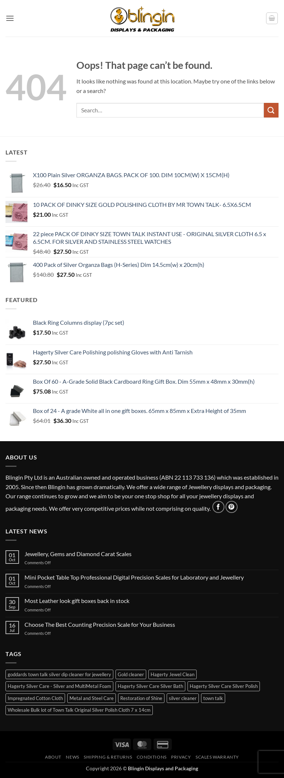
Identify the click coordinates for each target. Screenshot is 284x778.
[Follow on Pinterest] (232, 507)
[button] (9, 18)
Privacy (181, 757)
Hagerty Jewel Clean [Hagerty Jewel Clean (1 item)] (172, 674)
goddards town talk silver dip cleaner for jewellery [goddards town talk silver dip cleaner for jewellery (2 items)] (59, 674)
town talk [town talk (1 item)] (213, 698)
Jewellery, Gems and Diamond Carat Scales (78, 553)
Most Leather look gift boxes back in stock (76, 600)
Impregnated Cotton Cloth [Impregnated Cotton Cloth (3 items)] (35, 698)
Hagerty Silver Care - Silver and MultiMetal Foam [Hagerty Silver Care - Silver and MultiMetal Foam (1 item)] (59, 686)
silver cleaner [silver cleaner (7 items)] (183, 698)
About (53, 757)
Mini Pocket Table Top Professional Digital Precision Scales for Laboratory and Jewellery (134, 577)
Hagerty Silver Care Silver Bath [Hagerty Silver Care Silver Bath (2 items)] (150, 686)
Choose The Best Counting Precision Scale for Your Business (99, 624)
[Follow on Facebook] (218, 507)
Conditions (152, 757)
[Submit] (271, 110)
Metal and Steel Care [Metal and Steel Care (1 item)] (91, 698)
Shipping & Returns (108, 757)
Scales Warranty (217, 757)
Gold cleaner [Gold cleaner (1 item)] (131, 674)
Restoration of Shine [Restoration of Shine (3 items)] (141, 698)
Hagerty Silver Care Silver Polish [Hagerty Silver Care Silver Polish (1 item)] (224, 686)
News (72, 757)
